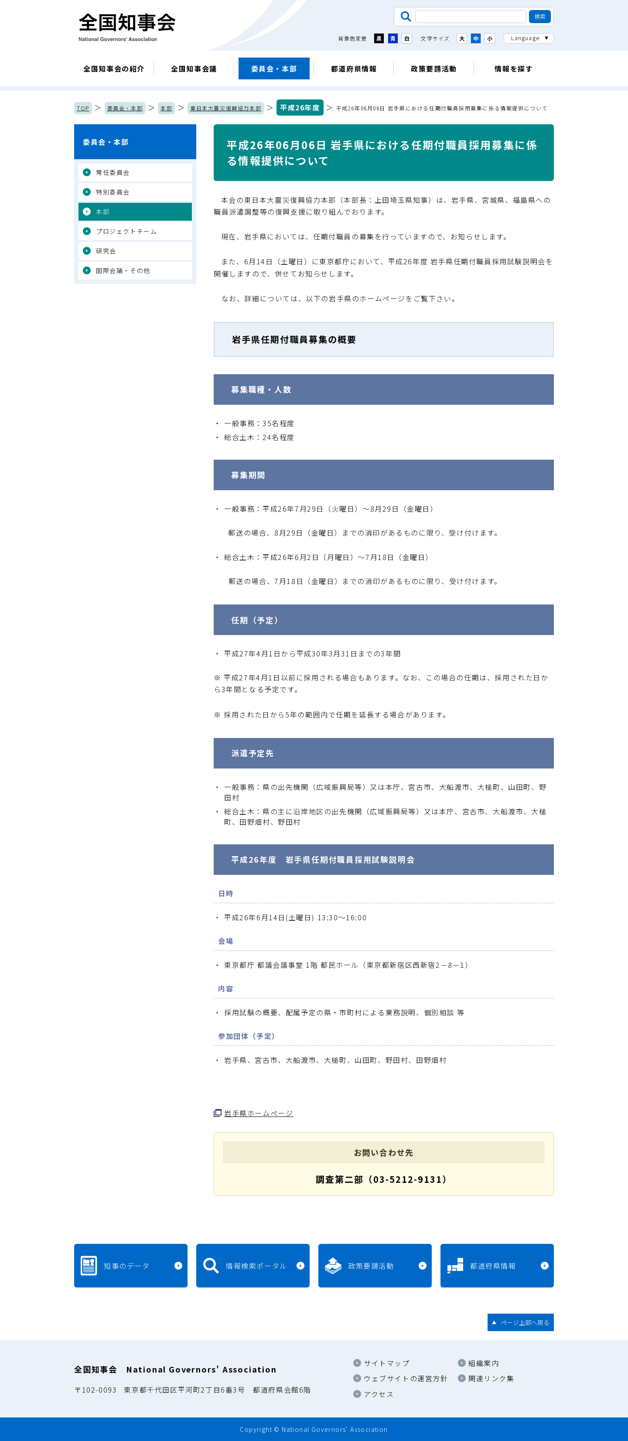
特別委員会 (113, 192)
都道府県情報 (354, 68)
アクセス (379, 1394)
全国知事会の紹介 (114, 68)
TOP (83, 108)
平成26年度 (300, 107)
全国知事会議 (194, 68)
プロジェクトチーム (126, 231)
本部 (166, 108)
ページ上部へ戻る (525, 1322)
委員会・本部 (274, 68)
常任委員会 (113, 172)
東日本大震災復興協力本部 (225, 108)
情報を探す (514, 68)
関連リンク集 (491, 1378)
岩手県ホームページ (258, 1113)
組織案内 (483, 1363)
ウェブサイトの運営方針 (406, 1378)
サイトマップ (387, 1363)
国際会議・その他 (123, 270)
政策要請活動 (434, 68)
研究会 (106, 250)
